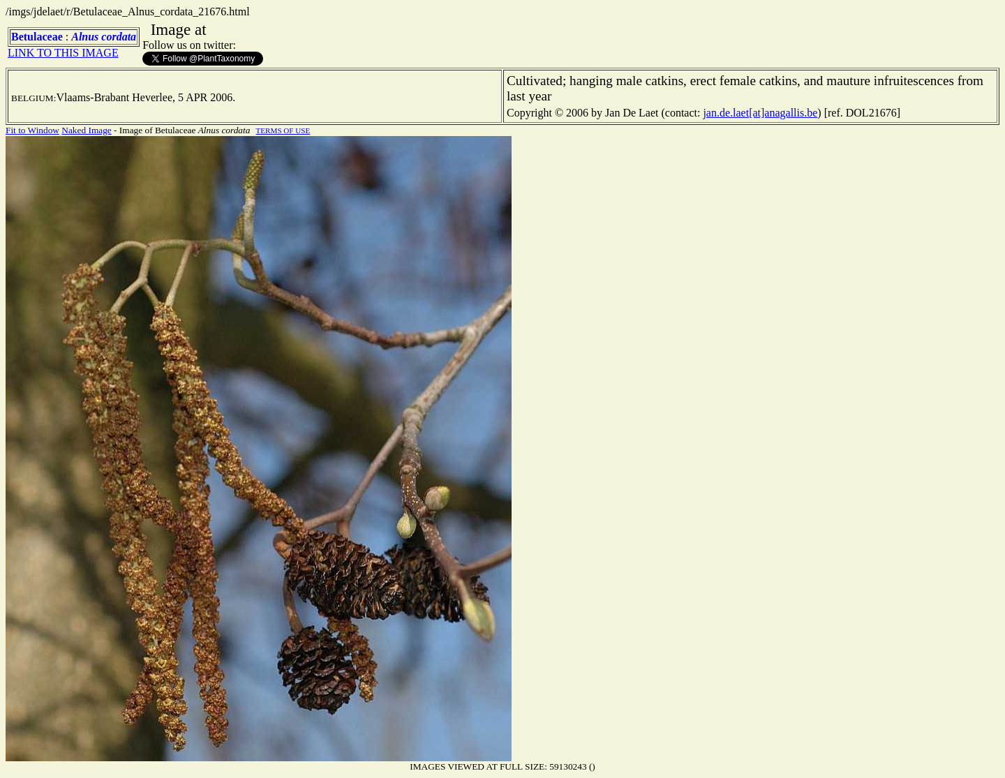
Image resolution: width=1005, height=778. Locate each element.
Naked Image (86, 130)
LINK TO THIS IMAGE (63, 53)
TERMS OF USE (283, 130)
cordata (118, 37)
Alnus (84, 37)
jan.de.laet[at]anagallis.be (760, 113)
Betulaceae (37, 37)
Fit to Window (32, 130)
